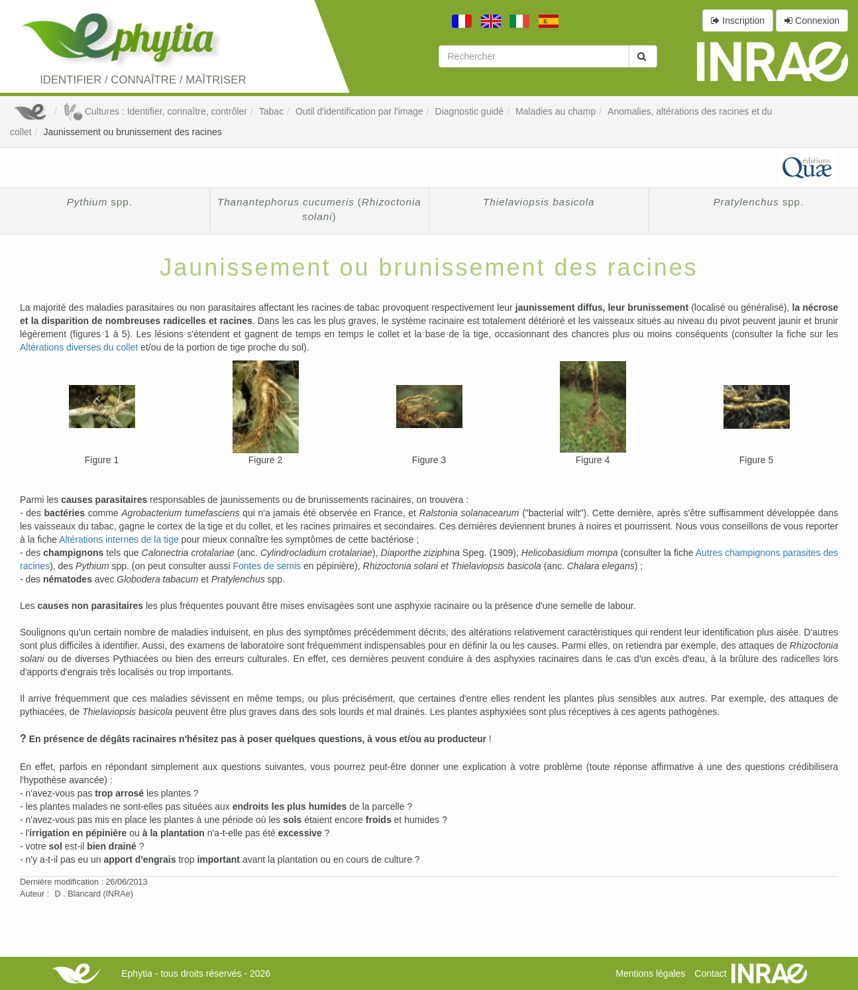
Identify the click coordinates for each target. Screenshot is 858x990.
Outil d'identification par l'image (359, 111)
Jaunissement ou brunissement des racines (132, 132)
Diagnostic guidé (469, 111)
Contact (710, 973)
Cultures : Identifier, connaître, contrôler (155, 111)
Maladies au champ (555, 111)
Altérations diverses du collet (79, 347)
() (319, 209)
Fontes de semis (267, 566)
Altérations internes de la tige (119, 539)
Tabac (271, 111)
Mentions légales (650, 973)
